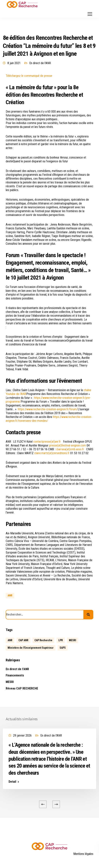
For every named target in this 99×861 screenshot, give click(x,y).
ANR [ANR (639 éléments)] (10, 640)
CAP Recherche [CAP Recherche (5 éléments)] (43, 640)
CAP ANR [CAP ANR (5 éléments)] (23, 640)
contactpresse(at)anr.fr (47, 441)
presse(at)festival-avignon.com (67, 445)
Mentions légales (83, 854)
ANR (10, 595)
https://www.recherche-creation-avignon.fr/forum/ (48, 409)
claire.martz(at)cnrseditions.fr (51, 453)
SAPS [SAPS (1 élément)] (63, 647)
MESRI (10, 682)
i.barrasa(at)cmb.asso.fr (70, 449)
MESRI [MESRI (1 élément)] (72, 640)
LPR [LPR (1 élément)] (60, 640)
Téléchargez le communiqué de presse (29, 76)
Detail (12, 781)
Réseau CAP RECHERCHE (22, 688)
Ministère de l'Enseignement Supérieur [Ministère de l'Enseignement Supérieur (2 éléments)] (30, 647)
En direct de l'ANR (40, 63)
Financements (15, 675)
